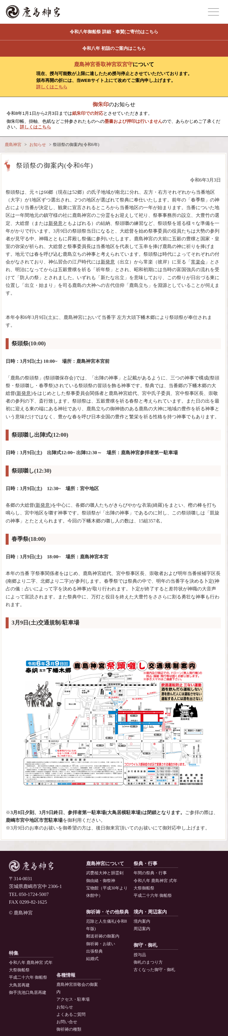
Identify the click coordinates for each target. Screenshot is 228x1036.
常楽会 (198, 262)
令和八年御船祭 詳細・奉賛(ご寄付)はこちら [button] (114, 31)
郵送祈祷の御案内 (102, 936)
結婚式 (92, 958)
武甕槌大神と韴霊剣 (105, 873)
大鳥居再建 (19, 985)
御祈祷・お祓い (100, 944)
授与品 (140, 955)
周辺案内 (142, 929)
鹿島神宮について (105, 863)
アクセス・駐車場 (73, 999)
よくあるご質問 (71, 1014)
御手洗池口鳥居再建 (27, 992)
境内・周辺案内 (150, 912)
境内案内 (142, 921)
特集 (13, 953)
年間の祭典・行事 (150, 873)
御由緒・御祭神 (100, 880)
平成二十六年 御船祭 (153, 895)
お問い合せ (66, 1022)
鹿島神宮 (13, 144)
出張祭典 (94, 951)
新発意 (55, 223)
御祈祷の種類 (68, 1029)
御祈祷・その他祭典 (107, 912)
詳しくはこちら (51, 87)
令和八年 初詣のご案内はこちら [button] (114, 48)
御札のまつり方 (148, 962)
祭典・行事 (145, 863)
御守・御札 (145, 945)
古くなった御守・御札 (154, 969)
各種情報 (65, 975)
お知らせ (37, 144)
